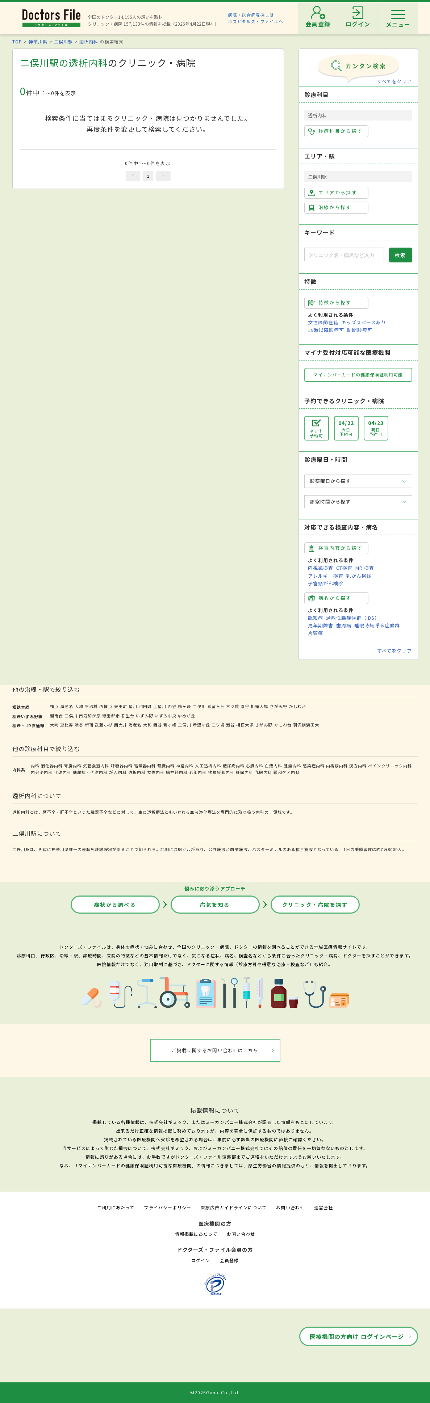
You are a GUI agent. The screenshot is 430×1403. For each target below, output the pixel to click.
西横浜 (105, 706)
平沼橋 (91, 706)
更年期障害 (320, 625)
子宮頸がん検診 (325, 583)
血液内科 (273, 765)
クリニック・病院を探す (315, 904)
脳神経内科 (177, 772)
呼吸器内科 (122, 765)
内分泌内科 (42, 772)
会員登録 (229, 1260)
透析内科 (88, 41)
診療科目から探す (335, 131)
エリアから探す (332, 192)
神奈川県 (38, 41)
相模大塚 (259, 706)
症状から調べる (115, 904)
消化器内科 (52, 765)
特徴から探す (330, 302)
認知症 (315, 617)
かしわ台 (297, 706)
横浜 (54, 706)
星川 (133, 706)
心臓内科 (254, 765)
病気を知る (215, 904)
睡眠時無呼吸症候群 (377, 625)
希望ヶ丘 (216, 706)
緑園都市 (111, 716)
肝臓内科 (244, 772)
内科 (35, 765)
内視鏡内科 (337, 765)
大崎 (54, 725)
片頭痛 (315, 632)
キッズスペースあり (363, 322)
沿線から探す (330, 207)
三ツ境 (232, 706)
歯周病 (343, 625)
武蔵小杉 (103, 725)
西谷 (172, 706)
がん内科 (117, 772)
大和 (79, 706)
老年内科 (197, 772)
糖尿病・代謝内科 (90, 772)
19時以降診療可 (326, 329)
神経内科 (184, 765)
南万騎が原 (90, 716)
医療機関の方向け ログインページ (357, 1336)
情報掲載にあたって (196, 1234)
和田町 (145, 706)
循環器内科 (145, 765)
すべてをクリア (394, 81)
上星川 (159, 706)
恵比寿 (66, 725)
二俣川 (199, 706)
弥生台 (127, 716)
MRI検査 (364, 567)
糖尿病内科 (234, 765)
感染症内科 (314, 765)
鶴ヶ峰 (184, 706)
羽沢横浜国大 (306, 725)
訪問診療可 (359, 329)
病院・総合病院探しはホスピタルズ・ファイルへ (255, 18)
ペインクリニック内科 (390, 765)
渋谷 (79, 725)
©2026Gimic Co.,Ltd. (215, 1392)
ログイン (200, 1260)
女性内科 (155, 772)
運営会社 (323, 1207)
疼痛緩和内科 (221, 772)
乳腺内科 (263, 772)
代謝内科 (62, 772)
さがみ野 (278, 706)
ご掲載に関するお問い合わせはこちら (215, 1050)
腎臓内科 (166, 765)
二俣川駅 (63, 41)
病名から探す (330, 598)
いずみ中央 (165, 716)
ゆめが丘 (186, 716)
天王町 (120, 706)
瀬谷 (245, 706)
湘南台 (56, 716)
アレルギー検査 (325, 575)
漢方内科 (358, 765)
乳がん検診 (359, 575)
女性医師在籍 (323, 322)
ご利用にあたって (115, 1207)
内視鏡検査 (320, 567)
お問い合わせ (290, 1207)
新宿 (89, 725)
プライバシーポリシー (167, 1207)
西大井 (120, 725)
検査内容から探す (335, 548)
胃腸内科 (73, 765)
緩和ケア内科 (287, 772)
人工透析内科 (208, 765)
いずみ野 (144, 716)
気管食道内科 (96, 765)
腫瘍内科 (292, 765)
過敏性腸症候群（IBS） (353, 617)
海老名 (66, 706)
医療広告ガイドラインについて (234, 1207)
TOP (17, 41)
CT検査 (344, 567)
